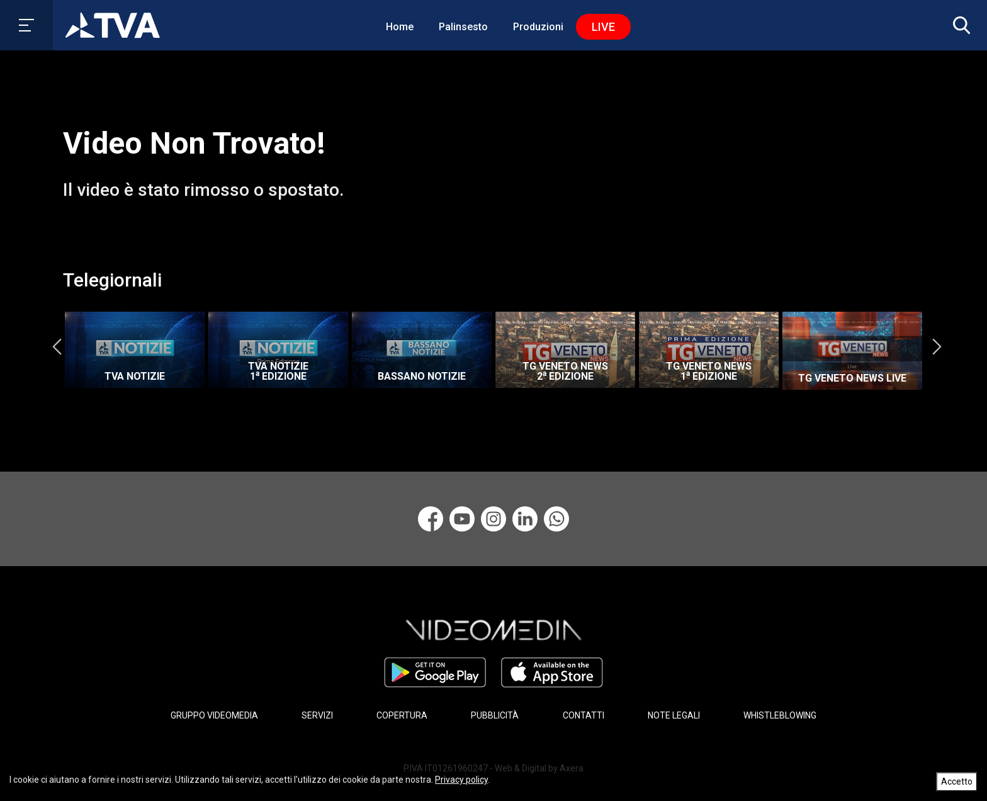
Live (603, 26)
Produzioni (538, 27)
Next (936, 347)
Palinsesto (463, 27)
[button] (958, 25)
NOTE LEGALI (674, 715)
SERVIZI (317, 715)
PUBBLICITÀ (495, 715)
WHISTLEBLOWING (779, 715)
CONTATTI (583, 715)
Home (400, 27)
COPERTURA (401, 715)
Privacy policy (461, 780)
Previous (56, 347)
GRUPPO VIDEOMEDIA (214, 715)
